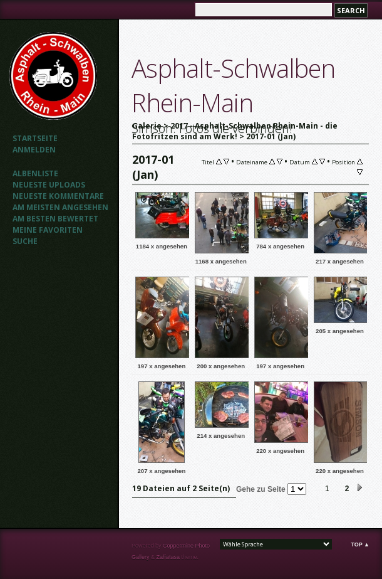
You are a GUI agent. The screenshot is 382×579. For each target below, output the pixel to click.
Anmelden (34, 149)
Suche (25, 241)
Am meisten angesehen (60, 207)
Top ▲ (360, 544)
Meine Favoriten (48, 230)
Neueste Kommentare (58, 196)
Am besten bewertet (55, 218)
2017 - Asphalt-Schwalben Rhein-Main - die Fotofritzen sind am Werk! (235, 131)
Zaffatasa (168, 557)
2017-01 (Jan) (271, 136)
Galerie (147, 125)
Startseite (35, 138)
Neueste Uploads (49, 184)
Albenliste (35, 173)
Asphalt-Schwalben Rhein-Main (233, 85)
